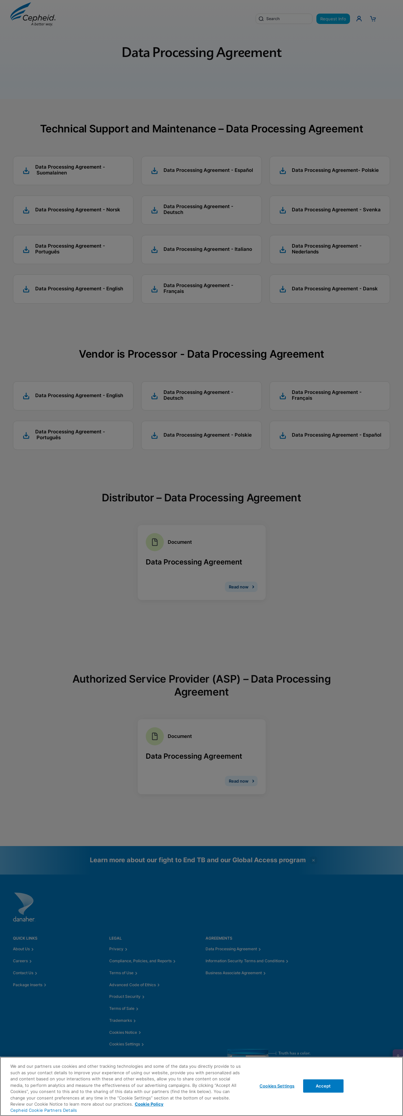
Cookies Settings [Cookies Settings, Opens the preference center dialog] (277, 1085)
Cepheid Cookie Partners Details (43, 1110)
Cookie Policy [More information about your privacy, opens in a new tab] (149, 1104)
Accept (323, 1085)
